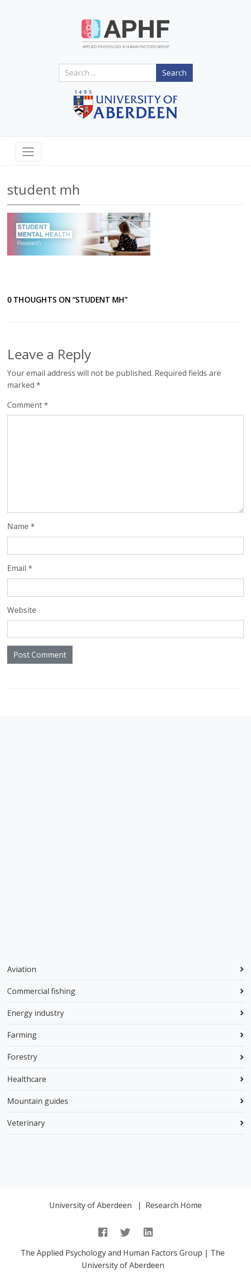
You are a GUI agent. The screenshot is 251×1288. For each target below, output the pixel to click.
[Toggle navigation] (28, 151)
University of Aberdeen (90, 1205)
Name (21, 526)
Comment (27, 405)
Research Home (174, 1205)
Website (21, 610)
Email (19, 568)
